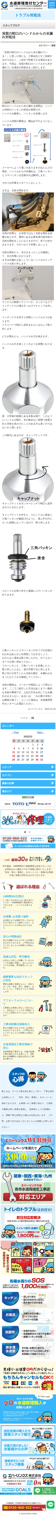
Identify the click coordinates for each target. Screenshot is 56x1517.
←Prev (15, 732)
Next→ (41, 732)
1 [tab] (25, 832)
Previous (3, 819)
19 (18, 756)
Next (53, 819)
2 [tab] (30, 832)
